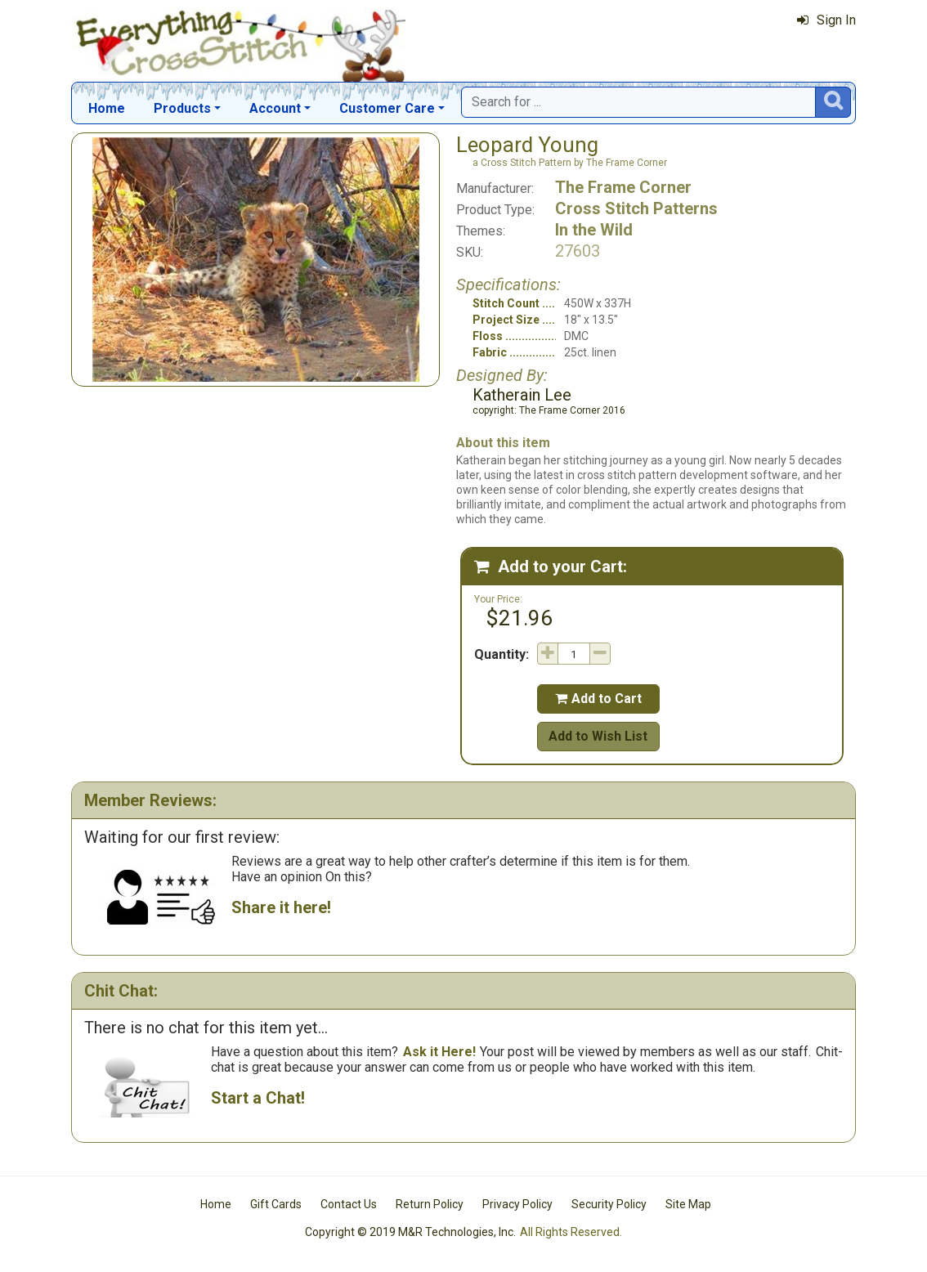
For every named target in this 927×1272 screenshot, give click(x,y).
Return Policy (430, 1204)
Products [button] (182, 108)
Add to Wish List (598, 736)
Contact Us (348, 1204)
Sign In (826, 20)
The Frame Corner (623, 187)
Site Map (688, 1204)
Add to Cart (598, 698)
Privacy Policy (517, 1204)
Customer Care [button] (387, 108)
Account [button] (275, 108)
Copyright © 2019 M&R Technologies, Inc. (410, 1231)
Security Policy (609, 1204)
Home (106, 108)
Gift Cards (276, 1204)
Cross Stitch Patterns (636, 208)
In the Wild (594, 230)
